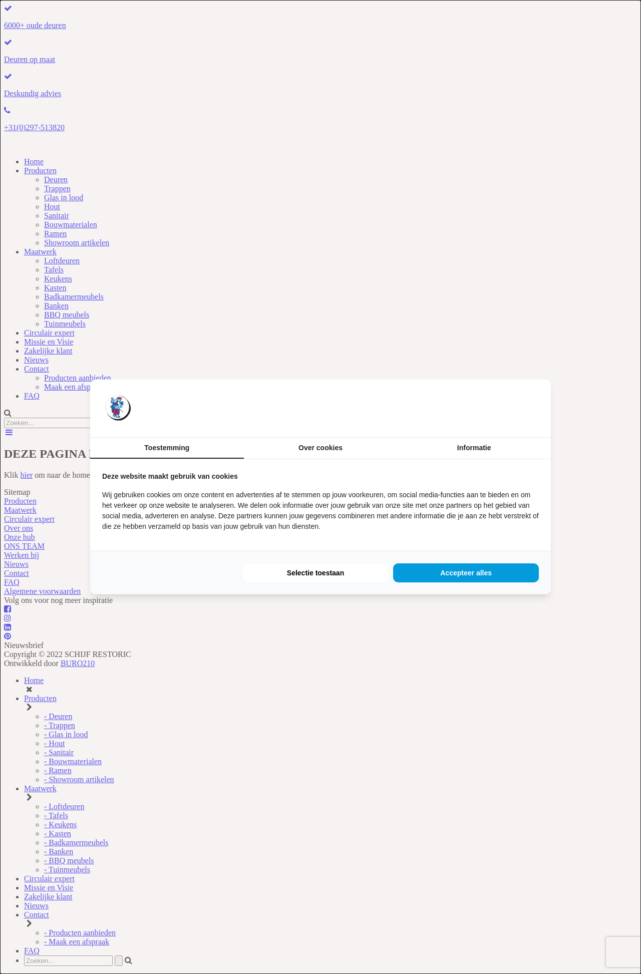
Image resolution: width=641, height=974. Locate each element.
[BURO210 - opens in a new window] (501, 408)
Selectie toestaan (315, 573)
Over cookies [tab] (320, 448)
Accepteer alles (466, 573)
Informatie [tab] (474, 448)
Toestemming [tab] (166, 448)
